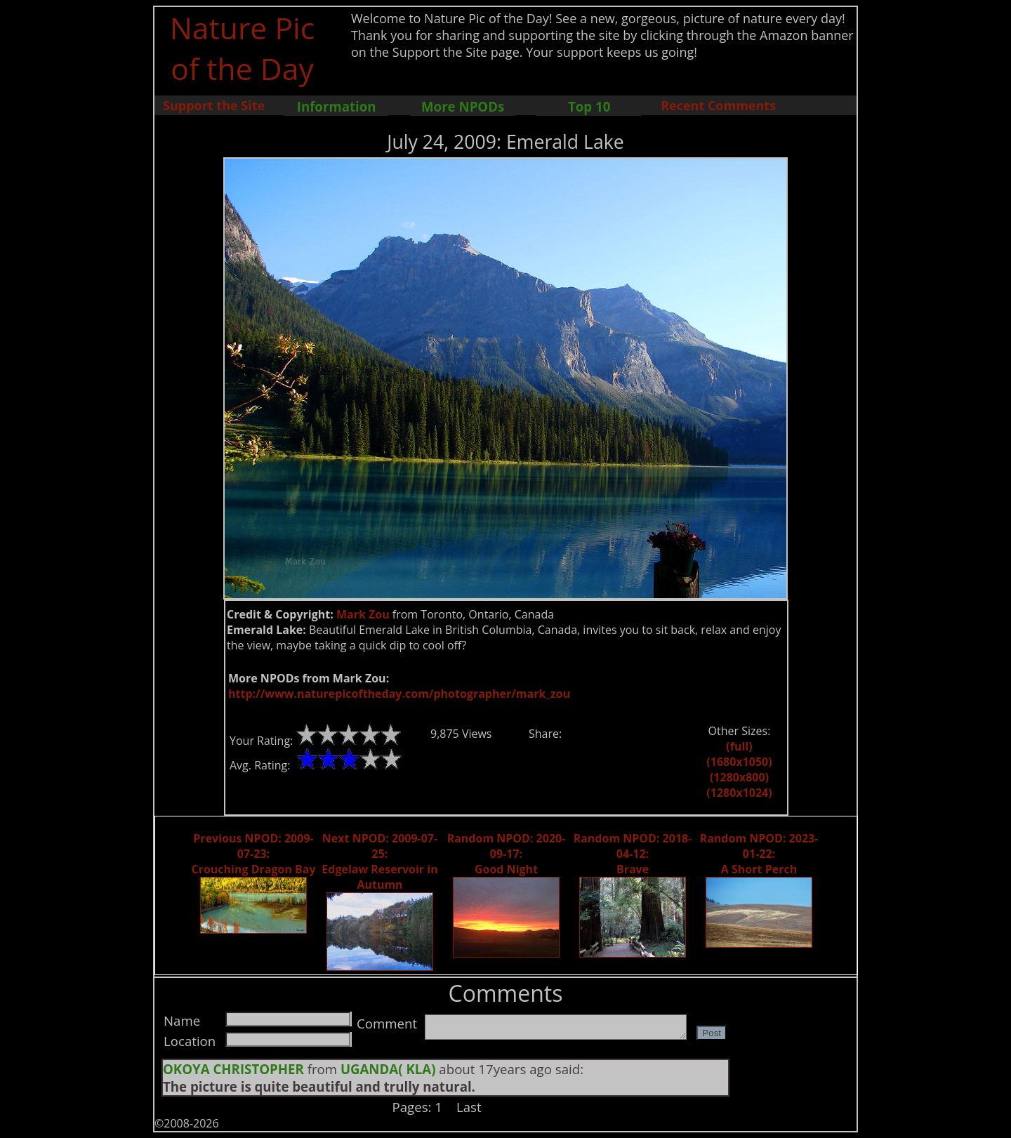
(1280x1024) (739, 792)
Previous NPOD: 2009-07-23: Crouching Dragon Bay (253, 854)
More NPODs (462, 106)
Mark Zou (363, 614)
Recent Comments (718, 105)
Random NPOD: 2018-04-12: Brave (633, 854)
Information (336, 106)
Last (469, 1107)
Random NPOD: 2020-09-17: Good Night (506, 854)
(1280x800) (739, 777)
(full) (739, 746)
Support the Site (214, 105)
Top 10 (589, 106)
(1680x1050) (739, 761)
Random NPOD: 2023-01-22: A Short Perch (759, 854)
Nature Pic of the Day (242, 47)
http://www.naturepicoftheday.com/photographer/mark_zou (399, 693)
